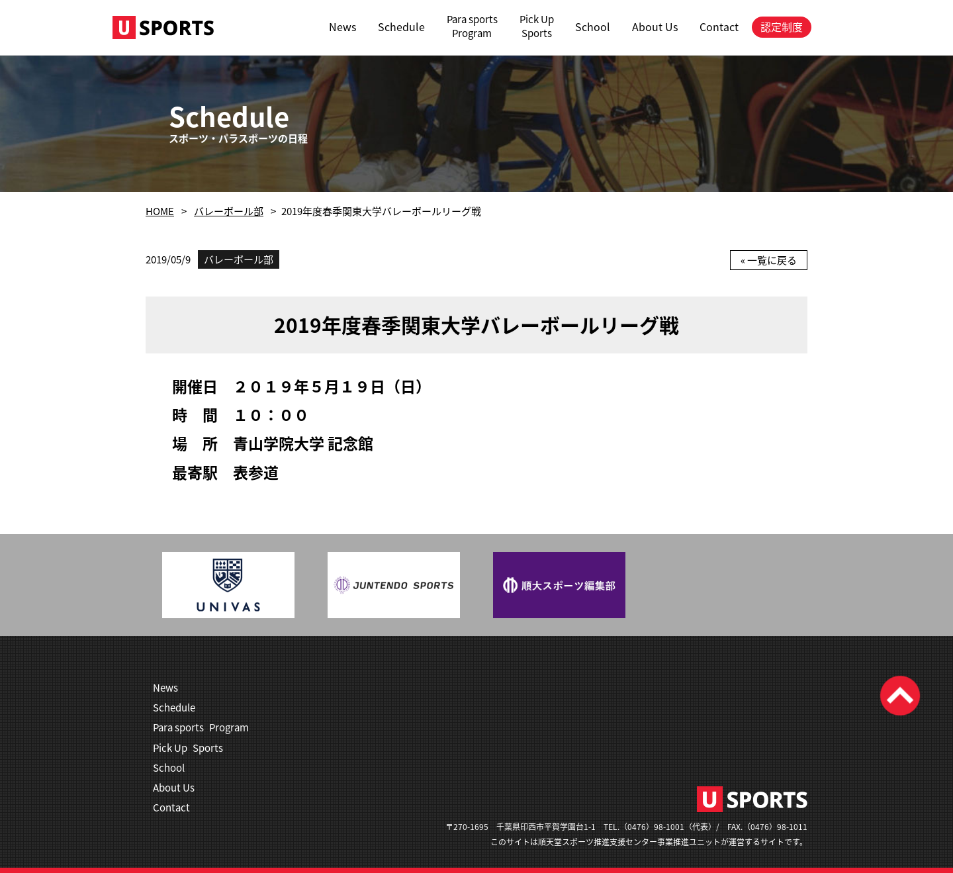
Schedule (401, 26)
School (592, 26)
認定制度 (781, 26)
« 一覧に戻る (769, 260)
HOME (160, 211)
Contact (719, 26)
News (342, 26)
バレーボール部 (228, 211)
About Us (655, 26)
